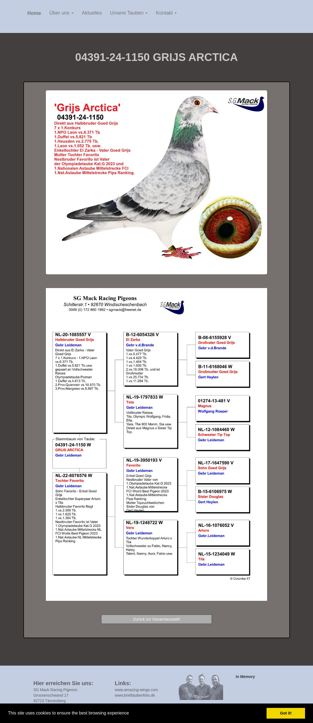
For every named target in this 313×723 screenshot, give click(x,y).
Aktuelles (92, 13)
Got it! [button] (286, 713)
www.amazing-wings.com (136, 690)
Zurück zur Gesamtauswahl (156, 619)
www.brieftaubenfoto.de (135, 695)
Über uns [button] (61, 13)
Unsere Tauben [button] (129, 13)
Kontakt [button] (166, 13)
